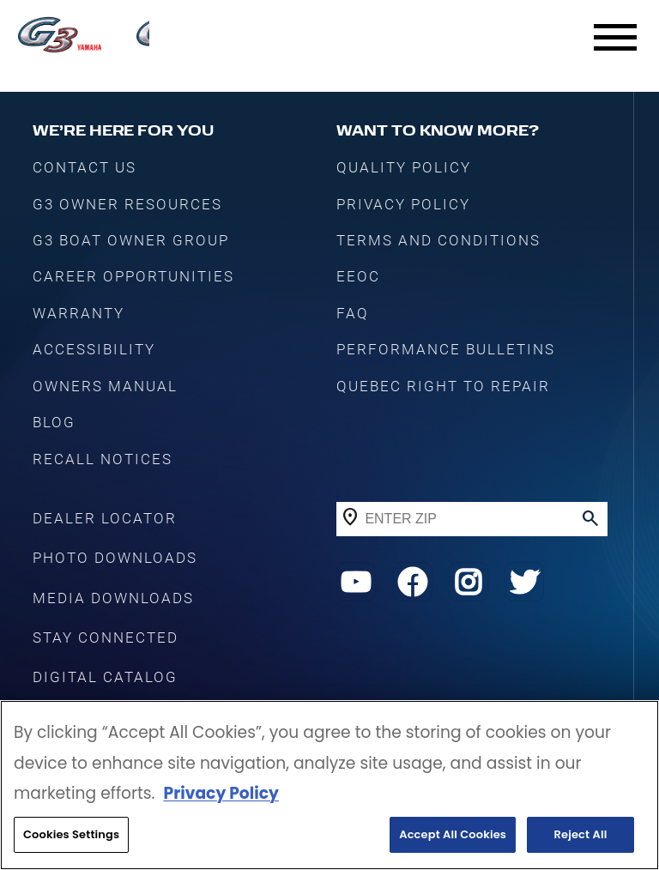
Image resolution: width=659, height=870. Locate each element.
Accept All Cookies (452, 834)
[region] (329, 785)
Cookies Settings (71, 834)
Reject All (581, 834)
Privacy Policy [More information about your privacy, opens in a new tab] (220, 793)
